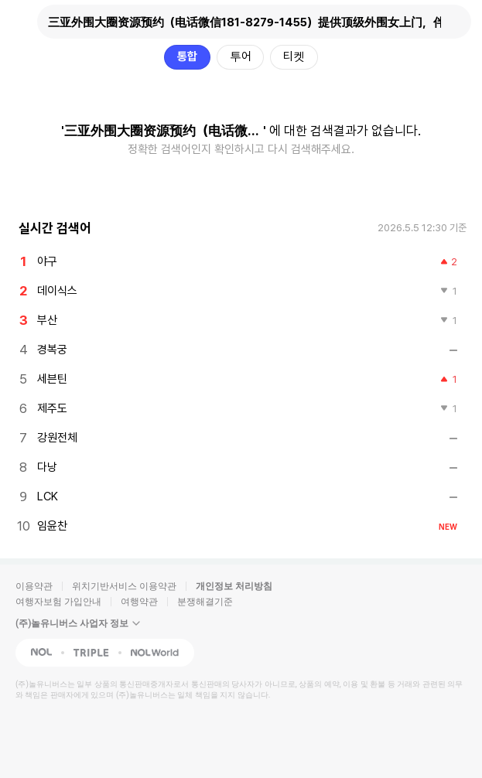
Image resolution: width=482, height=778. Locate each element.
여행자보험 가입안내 (58, 601)
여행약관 (139, 601)
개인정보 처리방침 (234, 586)
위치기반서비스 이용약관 (124, 586)
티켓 (294, 56)
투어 (240, 56)
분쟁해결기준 (205, 601)
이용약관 (34, 586)
